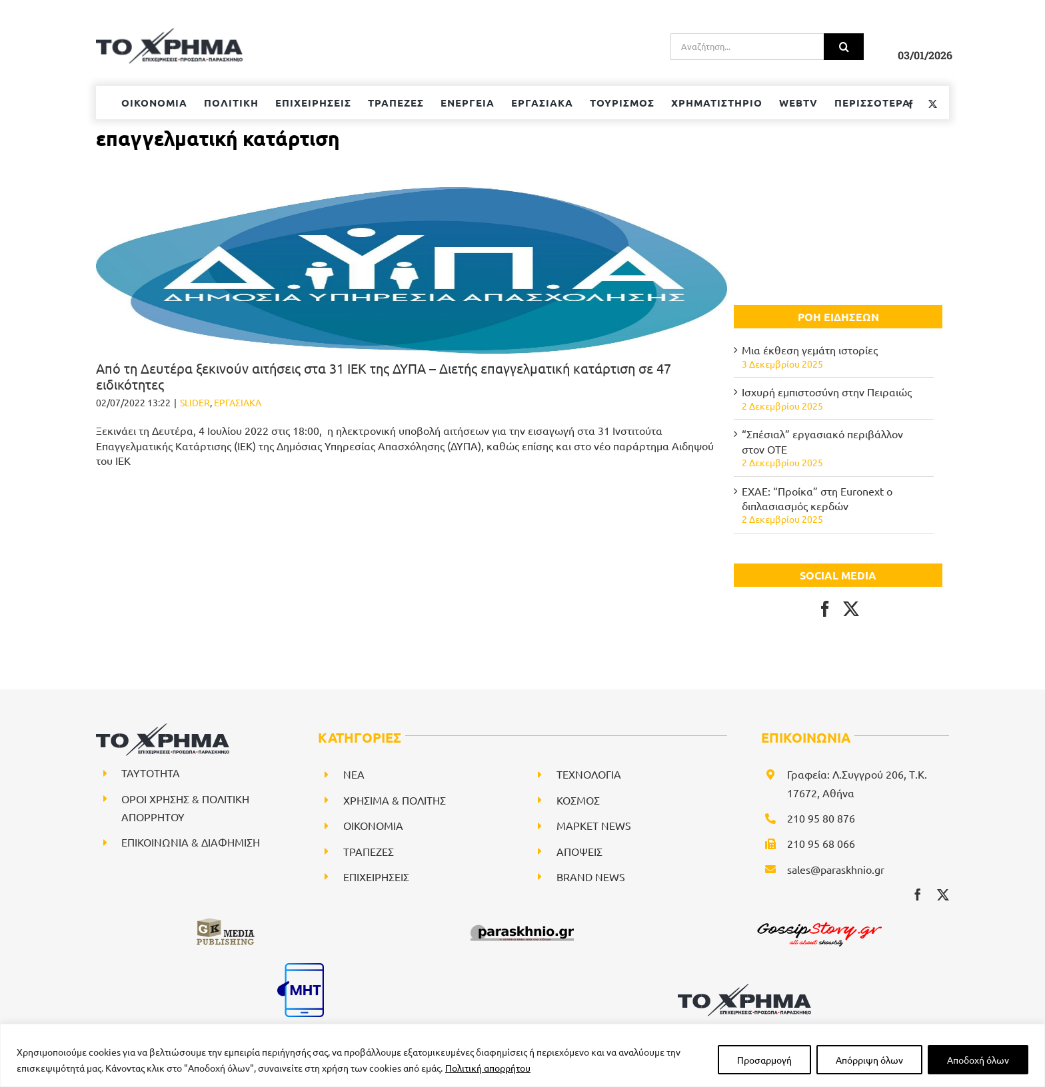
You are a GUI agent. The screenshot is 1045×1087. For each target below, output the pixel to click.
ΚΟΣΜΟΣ (578, 800)
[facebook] (918, 895)
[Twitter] (851, 609)
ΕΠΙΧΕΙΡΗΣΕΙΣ (376, 876)
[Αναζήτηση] (844, 46)
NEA (354, 774)
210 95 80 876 (821, 818)
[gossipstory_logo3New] (818, 921)
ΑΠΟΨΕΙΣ (579, 851)
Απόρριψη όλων (869, 1060)
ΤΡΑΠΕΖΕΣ (368, 851)
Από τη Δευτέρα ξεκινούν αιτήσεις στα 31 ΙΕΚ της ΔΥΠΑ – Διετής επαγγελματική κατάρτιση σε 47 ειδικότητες (383, 376)
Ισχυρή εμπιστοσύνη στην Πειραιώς (827, 391)
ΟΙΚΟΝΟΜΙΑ (373, 825)
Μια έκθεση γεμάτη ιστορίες (810, 349)
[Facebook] (825, 609)
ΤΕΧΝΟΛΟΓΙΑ (588, 774)
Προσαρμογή (764, 1060)
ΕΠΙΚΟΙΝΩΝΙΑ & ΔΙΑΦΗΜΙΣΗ (190, 842)
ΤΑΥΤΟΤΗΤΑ (150, 772)
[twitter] (943, 895)
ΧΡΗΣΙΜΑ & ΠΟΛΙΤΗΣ (394, 800)
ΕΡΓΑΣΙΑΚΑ (237, 402)
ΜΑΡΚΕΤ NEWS (593, 825)
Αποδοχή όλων (978, 1060)
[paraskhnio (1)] (522, 921)
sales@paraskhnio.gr (835, 869)
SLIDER (195, 402)
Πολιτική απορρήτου (487, 1068)
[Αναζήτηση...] (747, 46)
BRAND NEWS (590, 876)
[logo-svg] (744, 988)
